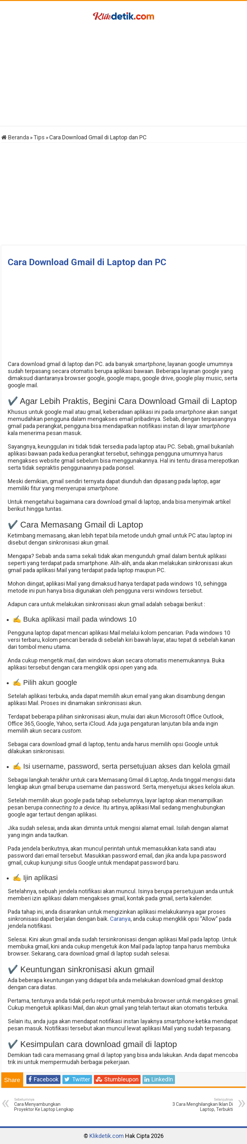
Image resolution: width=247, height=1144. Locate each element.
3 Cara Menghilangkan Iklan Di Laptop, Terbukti (200, 1104)
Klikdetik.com (106, 1135)
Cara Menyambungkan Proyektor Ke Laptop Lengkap (47, 1104)
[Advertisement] (123, 74)
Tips (39, 137)
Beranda (15, 137)
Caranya (120, 918)
